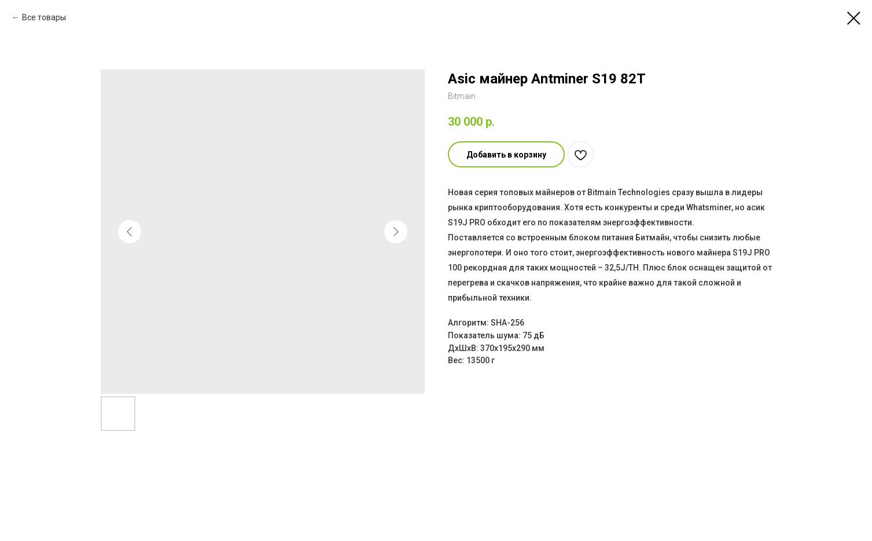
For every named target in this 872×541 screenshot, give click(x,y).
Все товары (44, 17)
